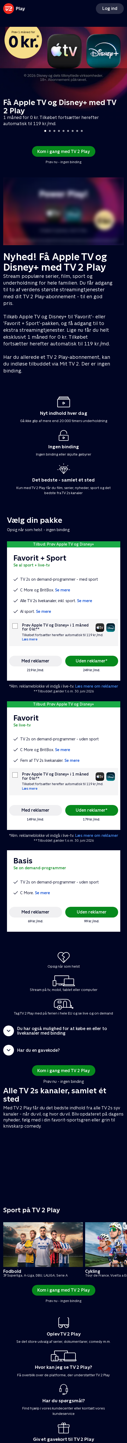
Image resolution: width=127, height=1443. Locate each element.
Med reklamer (35, 660)
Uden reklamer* (91, 660)
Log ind (109, 8)
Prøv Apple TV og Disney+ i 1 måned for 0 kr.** (55, 627)
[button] (63, 1031)
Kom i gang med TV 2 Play (63, 151)
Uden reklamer (92, 912)
